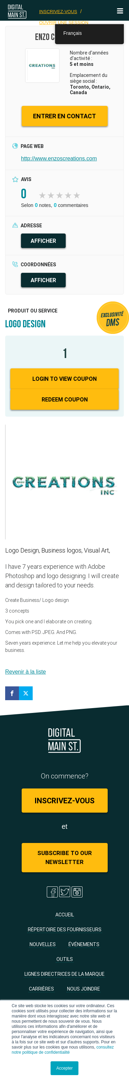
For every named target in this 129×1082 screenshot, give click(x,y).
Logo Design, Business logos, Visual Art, (57, 550)
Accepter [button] (64, 1068)
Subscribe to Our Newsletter (64, 857)
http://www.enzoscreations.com (59, 158)
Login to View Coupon (64, 378)
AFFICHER (43, 240)
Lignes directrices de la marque (64, 974)
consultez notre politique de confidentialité (63, 1050)
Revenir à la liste (25, 672)
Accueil (64, 915)
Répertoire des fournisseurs (64, 929)
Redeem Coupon (65, 399)
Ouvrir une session (63, 22)
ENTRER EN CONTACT (64, 116)
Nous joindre (83, 989)
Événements (83, 944)
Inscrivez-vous (58, 11)
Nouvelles (43, 944)
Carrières (41, 989)
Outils (64, 959)
